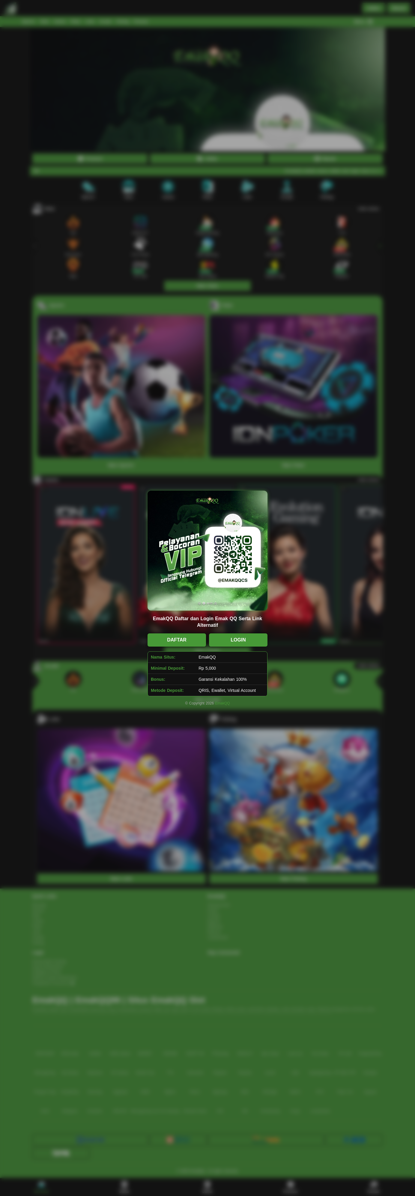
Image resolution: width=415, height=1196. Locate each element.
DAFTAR (177, 639)
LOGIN (238, 639)
